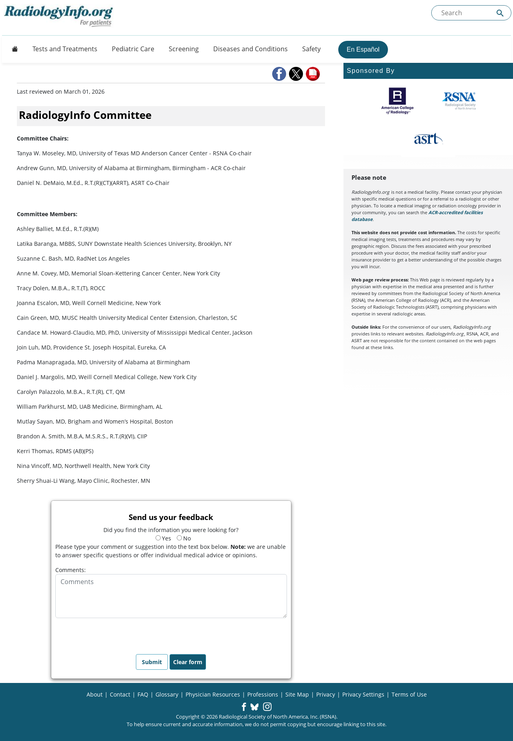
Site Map (297, 694)
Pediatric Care (133, 48)
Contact (120, 694)
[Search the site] (471, 12)
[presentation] (116, 633)
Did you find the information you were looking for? (170, 530)
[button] (279, 74)
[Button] (12, 48)
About (95, 694)
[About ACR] (397, 101)
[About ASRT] (428, 139)
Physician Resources (213, 694)
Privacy (325, 694)
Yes (163, 538)
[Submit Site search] (500, 13)
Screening (184, 48)
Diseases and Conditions (250, 48)
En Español (363, 49)
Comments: (70, 570)
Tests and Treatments (64, 48)
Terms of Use (409, 694)
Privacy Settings (363, 694)
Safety (311, 48)
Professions (262, 694)
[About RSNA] (459, 101)
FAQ (142, 694)
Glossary (167, 694)
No (184, 538)
